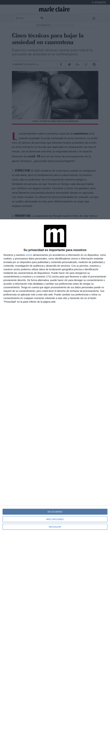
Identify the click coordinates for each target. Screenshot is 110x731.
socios (28, 255)
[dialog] (55, 475)
